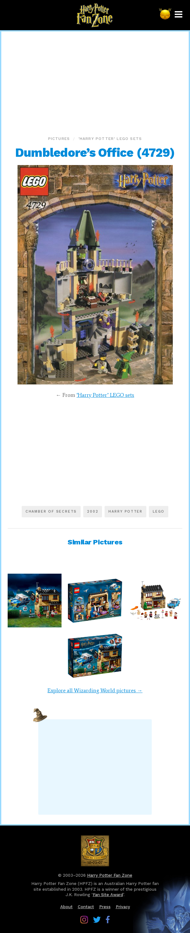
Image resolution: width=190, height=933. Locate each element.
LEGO (158, 511)
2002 (92, 511)
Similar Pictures (95, 542)
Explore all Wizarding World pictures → (95, 690)
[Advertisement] (95, 82)
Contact (86, 906)
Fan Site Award (108, 894)
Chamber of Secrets (51, 511)
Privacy (123, 906)
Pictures (59, 138)
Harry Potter (125, 511)
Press (105, 906)
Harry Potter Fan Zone (109, 875)
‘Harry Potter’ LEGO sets (110, 138)
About (66, 906)
